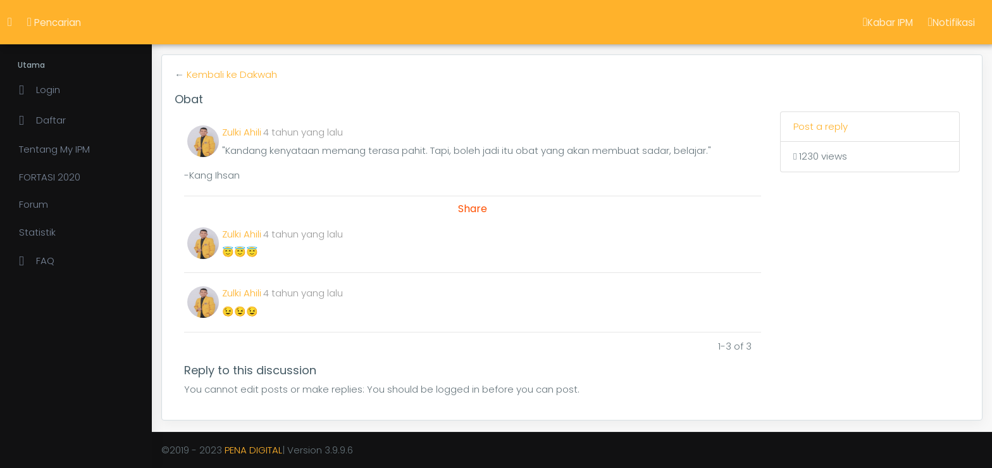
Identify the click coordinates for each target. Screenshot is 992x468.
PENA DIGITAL (253, 450)
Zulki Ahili (241, 132)
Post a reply (820, 126)
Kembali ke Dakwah (232, 74)
